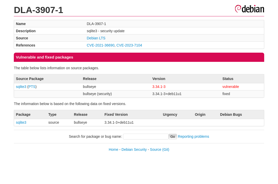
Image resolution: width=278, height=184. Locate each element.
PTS (31, 87)
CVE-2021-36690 (100, 45)
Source (155, 149)
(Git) (165, 149)
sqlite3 (21, 87)
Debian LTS (96, 38)
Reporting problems (193, 136)
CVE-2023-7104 (129, 45)
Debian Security (134, 149)
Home (113, 149)
